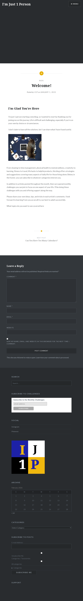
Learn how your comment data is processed (52, 357)
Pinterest (15, 431)
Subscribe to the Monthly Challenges (28, 400)
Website (10, 328)
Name (10, 306)
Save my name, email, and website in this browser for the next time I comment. (38, 343)
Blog (41, 80)
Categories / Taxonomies (21, 558)
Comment (11, 277)
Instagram (15, 427)
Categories (18, 568)
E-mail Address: (17, 543)
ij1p (36, 92)
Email (10, 317)
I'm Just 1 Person (16, 4)
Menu (75, 4)
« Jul (13, 513)
